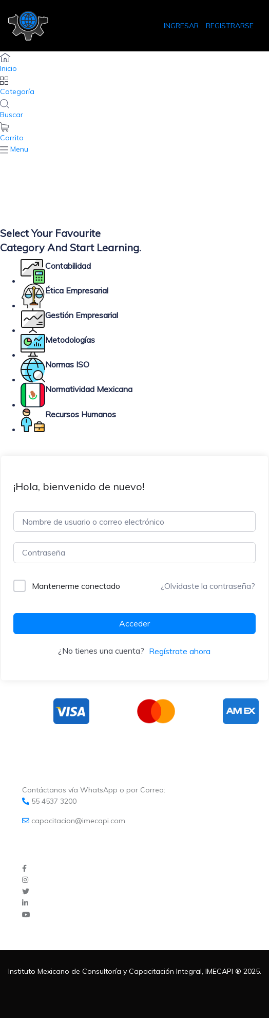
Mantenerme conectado (76, 586)
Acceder (134, 623)
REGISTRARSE (230, 25)
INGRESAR (182, 25)
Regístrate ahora (179, 651)
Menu (19, 149)
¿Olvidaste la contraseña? (208, 586)
